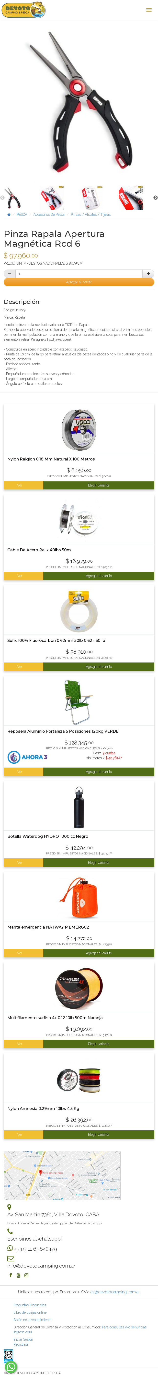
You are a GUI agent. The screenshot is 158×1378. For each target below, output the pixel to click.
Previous (2, 197)
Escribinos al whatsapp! (34, 1239)
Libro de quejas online (29, 1312)
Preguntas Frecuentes (29, 1305)
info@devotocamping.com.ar (41, 1266)
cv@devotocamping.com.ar (114, 1292)
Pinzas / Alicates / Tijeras (91, 214)
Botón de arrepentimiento (32, 1320)
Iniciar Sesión (23, 1339)
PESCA (22, 214)
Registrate (20, 1344)
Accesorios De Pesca (49, 214)
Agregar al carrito (79, 282)
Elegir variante (98, 485)
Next (155, 197)
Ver (19, 485)
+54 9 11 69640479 (35, 1249)
